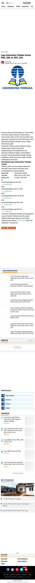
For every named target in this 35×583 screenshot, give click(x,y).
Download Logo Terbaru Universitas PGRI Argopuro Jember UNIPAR (12, 419)
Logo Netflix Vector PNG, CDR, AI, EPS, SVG (14, 441)
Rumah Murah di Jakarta (12, 499)
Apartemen (25, 6)
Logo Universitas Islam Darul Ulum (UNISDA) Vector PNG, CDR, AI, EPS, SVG (13, 430)
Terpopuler (10, 6)
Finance (8, 404)
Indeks (18, 6)
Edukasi (6, 51)
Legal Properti (10, 395)
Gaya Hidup (4, 559)
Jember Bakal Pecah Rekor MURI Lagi (15, 510)
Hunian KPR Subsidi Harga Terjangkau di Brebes (16, 505)
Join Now (5, 574)
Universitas (12, 228)
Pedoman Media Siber (15, 574)
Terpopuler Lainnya (17, 473)
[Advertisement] (17, 26)
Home (3, 6)
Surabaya (15, 582)
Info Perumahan (23, 559)
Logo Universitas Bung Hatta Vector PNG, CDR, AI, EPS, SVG (14, 463)
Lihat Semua (17, 347)
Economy (8, 399)
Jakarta (9, 582)
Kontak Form (20, 220)
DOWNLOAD (8, 184)
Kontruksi (4, 561)
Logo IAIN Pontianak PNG (12, 451)
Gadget (8, 408)
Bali (20, 582)
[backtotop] (17, 553)
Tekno (3, 564)
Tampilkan (30, 340)
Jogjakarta (25, 582)
